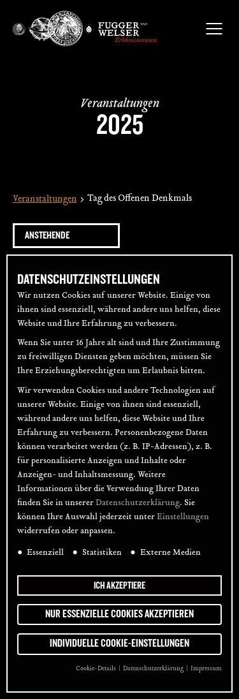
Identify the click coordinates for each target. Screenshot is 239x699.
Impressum (206, 668)
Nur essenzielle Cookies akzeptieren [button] (119, 614)
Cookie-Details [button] (96, 668)
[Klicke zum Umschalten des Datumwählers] (66, 235)
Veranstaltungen (45, 199)
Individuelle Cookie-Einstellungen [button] (119, 643)
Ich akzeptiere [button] (119, 585)
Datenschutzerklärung (138, 503)
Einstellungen (183, 517)
